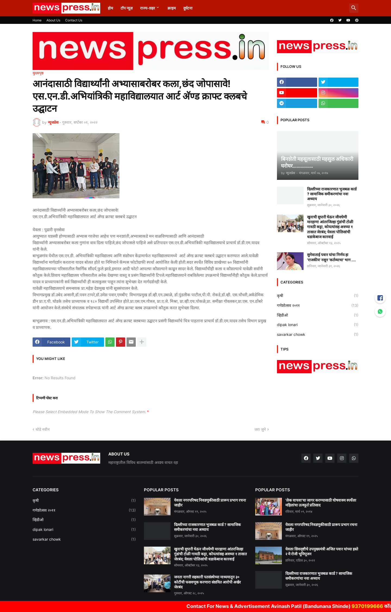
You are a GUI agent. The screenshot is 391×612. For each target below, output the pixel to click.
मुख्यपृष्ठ (38, 73)
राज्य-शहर (147, 8)
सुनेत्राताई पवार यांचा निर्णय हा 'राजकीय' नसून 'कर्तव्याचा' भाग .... (331, 257)
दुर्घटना (188, 8)
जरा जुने (260, 429)
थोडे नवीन (43, 429)
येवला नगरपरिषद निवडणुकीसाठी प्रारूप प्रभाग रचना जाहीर (210, 502)
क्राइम (172, 8)
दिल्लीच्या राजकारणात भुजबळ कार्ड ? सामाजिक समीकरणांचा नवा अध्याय (332, 194)
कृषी (317, 295)
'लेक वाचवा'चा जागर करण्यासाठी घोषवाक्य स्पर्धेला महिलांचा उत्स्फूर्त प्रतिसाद (320, 502)
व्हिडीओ (317, 315)
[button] (353, 8)
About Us (53, 20)
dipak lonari (317, 324)
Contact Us (73, 20)
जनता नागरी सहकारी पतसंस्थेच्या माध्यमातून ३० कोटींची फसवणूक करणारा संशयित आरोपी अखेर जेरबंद (207, 582)
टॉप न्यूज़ (127, 8)
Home (37, 20)
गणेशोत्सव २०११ (317, 305)
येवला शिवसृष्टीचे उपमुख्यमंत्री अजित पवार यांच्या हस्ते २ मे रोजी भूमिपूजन (321, 551)
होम (110, 8)
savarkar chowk (317, 334)
